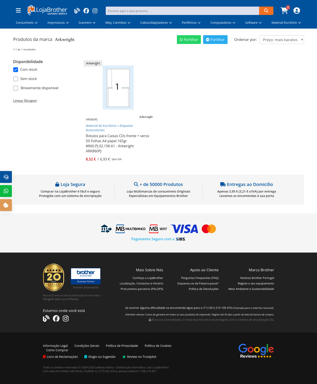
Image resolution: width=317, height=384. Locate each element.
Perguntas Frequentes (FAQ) (200, 278)
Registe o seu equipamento (256, 283)
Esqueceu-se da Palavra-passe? (198, 283)
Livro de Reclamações (60, 357)
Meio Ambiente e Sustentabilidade (251, 289)
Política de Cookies (158, 346)
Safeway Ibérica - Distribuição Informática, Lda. (123, 367)
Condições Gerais (86, 346)
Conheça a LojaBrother (148, 278)
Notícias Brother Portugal (257, 278)
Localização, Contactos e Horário (141, 283)
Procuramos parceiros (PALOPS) (142, 289)
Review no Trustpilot (139, 357)
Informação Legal (55, 346)
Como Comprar (57, 350)
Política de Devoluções (204, 289)
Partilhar (189, 39)
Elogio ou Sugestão (99, 357)
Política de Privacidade (122, 346)
